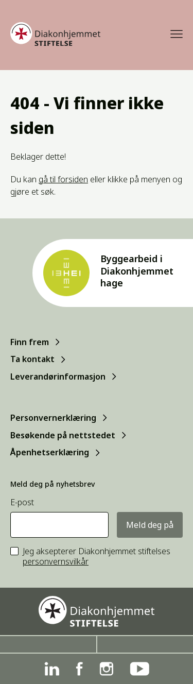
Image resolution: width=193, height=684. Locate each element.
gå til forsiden (63, 179)
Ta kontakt (32, 359)
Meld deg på (149, 525)
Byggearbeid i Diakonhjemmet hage (136, 270)
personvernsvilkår (56, 561)
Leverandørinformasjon (58, 376)
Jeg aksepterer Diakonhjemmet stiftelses (96, 557)
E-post (22, 502)
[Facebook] (79, 669)
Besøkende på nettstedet (62, 435)
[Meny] (176, 34)
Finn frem (29, 342)
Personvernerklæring (53, 417)
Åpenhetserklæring (49, 452)
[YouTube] (139, 669)
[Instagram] (106, 669)
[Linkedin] (51, 669)
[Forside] (55, 34)
